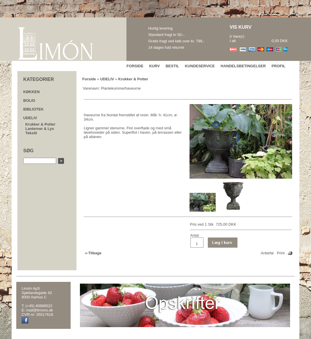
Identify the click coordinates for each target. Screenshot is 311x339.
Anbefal (267, 253)
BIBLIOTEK (33, 109)
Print (281, 253)
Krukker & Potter (40, 124)
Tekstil (31, 133)
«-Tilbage (93, 253)
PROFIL (278, 66)
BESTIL (172, 66)
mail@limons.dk (39, 310)
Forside (89, 79)
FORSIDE (134, 66)
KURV (154, 66)
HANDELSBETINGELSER (243, 66)
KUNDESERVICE (200, 66)
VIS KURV (240, 27)
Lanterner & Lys (39, 128)
